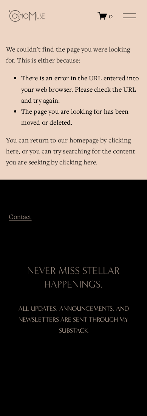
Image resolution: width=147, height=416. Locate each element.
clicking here (77, 162)
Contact (20, 216)
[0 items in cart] (105, 15)
